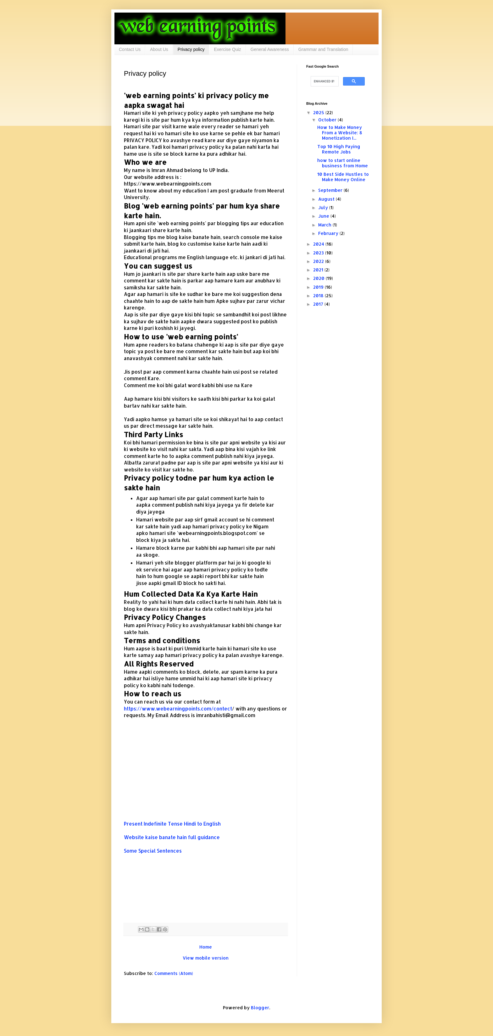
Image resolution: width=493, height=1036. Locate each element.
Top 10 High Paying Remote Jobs (338, 149)
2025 (319, 112)
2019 (319, 287)
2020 (319, 278)
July (323, 207)
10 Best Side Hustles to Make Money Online (343, 176)
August (327, 199)
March (325, 224)
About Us (159, 49)
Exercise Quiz (227, 49)
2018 (319, 295)
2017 (318, 304)
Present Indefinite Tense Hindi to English (173, 824)
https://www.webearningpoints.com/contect (178, 708)
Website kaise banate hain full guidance (172, 837)
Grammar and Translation (323, 49)
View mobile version (206, 958)
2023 (319, 252)
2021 (318, 269)
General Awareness (270, 49)
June (324, 216)
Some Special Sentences (153, 851)
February (329, 233)
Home (205, 947)
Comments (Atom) (173, 973)
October (328, 119)
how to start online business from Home (342, 163)
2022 (319, 261)
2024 (319, 244)
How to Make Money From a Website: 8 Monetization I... (339, 133)
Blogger (260, 1007)
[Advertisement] (205, 776)
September (331, 190)
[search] (324, 81)
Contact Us (130, 49)
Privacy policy (191, 49)
